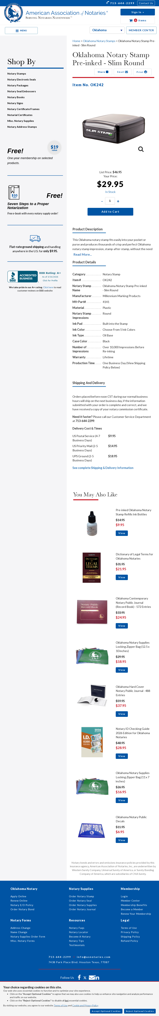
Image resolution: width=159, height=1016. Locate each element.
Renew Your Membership (136, 913)
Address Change (20, 927)
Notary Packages (17, 85)
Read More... (82, 254)
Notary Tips (76, 940)
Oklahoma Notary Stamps (99, 41)
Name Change (18, 932)
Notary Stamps (16, 73)
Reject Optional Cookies (140, 1011)
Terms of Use (61, 1005)
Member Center (130, 900)
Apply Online (18, 896)
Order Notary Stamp (81, 896)
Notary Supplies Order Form (27, 936)
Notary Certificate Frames (23, 108)
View (121, 533)
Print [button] (142, 71)
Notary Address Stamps (22, 126)
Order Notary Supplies (83, 905)
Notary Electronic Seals (21, 79)
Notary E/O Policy (21, 905)
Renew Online (19, 900)
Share (103, 72)
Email (122, 72)
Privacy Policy (130, 932)
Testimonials (77, 945)
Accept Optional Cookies (106, 1011)
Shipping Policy (130, 936)
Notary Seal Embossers (21, 91)
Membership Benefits (134, 905)
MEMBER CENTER (141, 30)
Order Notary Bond (22, 909)
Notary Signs (15, 103)
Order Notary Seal (80, 900)
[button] (137, 12)
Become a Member (132, 909)
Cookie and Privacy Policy (85, 1005)
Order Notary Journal (82, 909)
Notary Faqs (76, 927)
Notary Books (16, 97)
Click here (48, 287)
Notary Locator (78, 932)
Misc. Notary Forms (22, 940)
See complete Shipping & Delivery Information (102, 468)
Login (124, 896)
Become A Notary (80, 936)
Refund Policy (129, 940)
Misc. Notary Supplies (20, 120)
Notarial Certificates (19, 114)
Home (76, 41)
